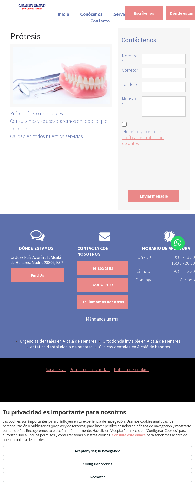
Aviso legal (56, 369)
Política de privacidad (90, 369)
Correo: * (130, 70)
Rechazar (97, 477)
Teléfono (130, 84)
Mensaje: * (130, 101)
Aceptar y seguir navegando (97, 451)
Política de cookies (131, 369)
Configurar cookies (97, 464)
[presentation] (143, 167)
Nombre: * (130, 59)
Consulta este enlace (128, 435)
